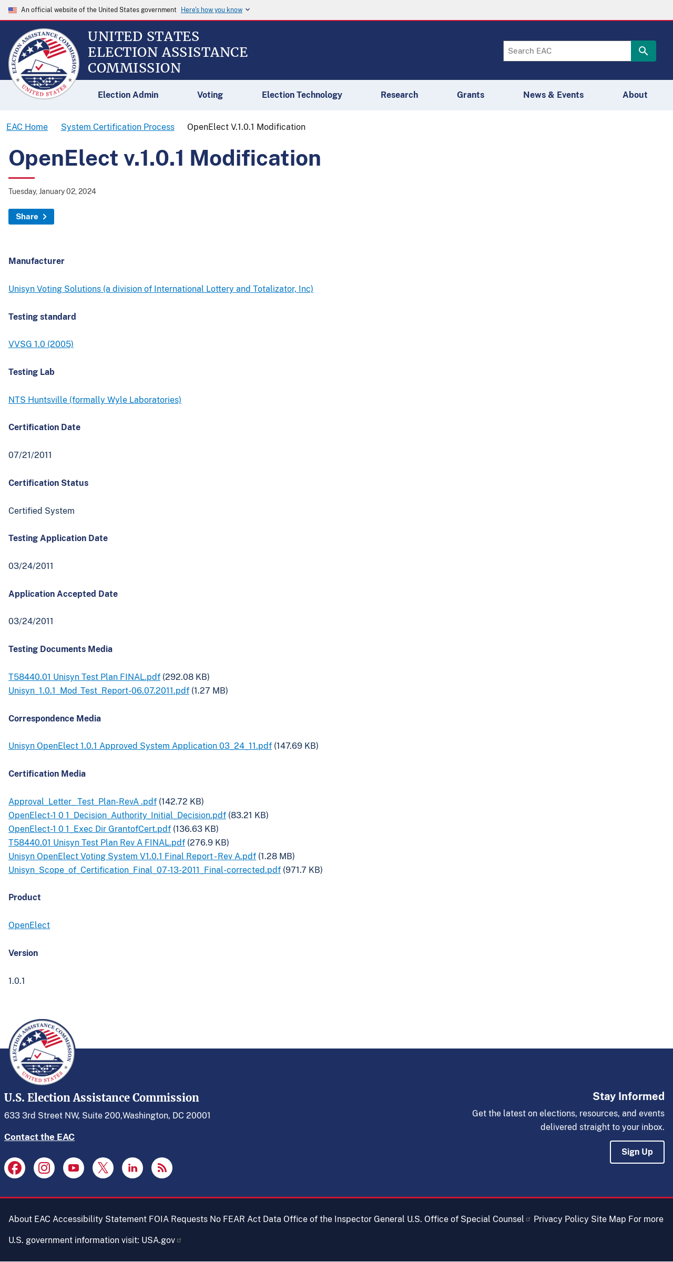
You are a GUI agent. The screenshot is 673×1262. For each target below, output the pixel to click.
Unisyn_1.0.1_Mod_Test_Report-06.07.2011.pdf (98, 691)
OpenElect (29, 925)
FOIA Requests (178, 1219)
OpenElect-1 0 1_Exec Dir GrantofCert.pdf (89, 829)
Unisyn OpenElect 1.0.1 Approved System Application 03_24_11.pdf (140, 746)
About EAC (29, 1219)
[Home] (43, 95)
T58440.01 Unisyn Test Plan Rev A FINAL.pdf (96, 843)
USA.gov (161, 1240)
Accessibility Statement (100, 1219)
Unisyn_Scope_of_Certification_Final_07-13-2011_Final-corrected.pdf (144, 870)
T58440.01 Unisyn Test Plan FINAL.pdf (84, 677)
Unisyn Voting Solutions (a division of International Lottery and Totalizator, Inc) (160, 289)
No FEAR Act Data (245, 1219)
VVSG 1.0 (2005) (41, 344)
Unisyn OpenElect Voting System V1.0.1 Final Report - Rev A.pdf (132, 856)
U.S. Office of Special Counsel (469, 1219)
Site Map (608, 1219)
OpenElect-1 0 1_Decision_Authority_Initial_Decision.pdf (117, 815)
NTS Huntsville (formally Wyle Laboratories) (94, 400)
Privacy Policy (561, 1219)
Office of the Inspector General (344, 1219)
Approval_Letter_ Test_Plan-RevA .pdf (82, 802)
